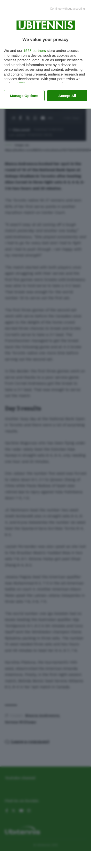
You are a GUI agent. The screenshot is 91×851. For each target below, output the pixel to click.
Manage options (24, 96)
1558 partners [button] (34, 50)
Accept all (67, 96)
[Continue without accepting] (67, 9)
